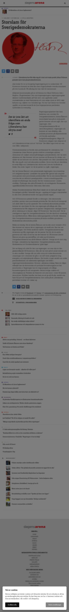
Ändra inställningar (54, 605)
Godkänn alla (12, 605)
